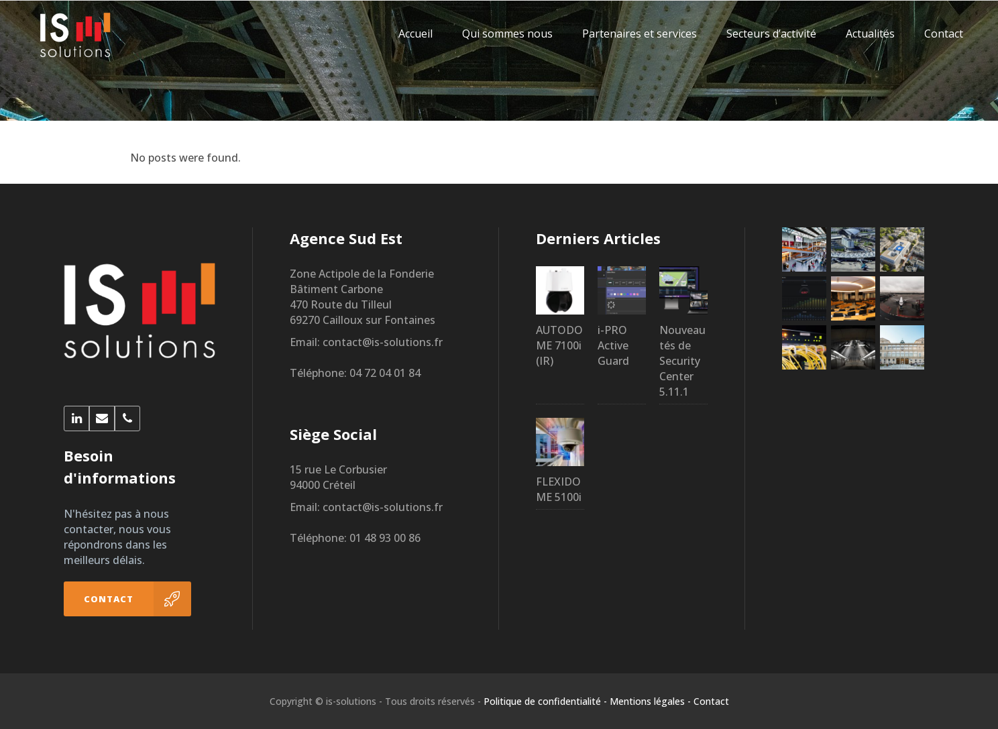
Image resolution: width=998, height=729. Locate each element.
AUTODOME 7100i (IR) (559, 345)
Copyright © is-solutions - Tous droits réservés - (375, 701)
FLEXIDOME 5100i (558, 489)
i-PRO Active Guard (613, 345)
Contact (711, 701)
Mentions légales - (650, 701)
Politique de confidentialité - (545, 701)
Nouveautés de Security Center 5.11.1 (682, 361)
